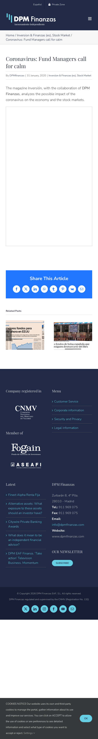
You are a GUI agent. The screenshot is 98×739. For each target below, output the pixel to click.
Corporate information (69, 410)
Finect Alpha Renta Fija (24, 495)
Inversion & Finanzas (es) (62, 75)
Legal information (66, 428)
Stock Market (84, 75)
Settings (29, 733)
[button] (9, 335)
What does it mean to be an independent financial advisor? (25, 540)
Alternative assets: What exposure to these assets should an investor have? (25, 508)
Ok (86, 718)
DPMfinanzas (17, 75)
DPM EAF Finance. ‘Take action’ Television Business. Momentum (25, 558)
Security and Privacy (67, 419)
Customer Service (66, 401)
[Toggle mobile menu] (90, 19)
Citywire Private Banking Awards (25, 524)
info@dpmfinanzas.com (68, 525)
